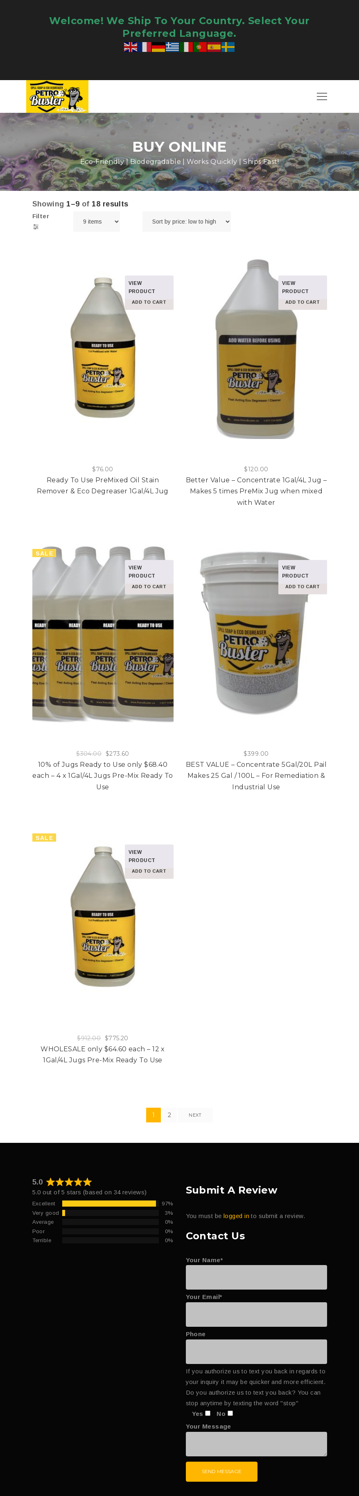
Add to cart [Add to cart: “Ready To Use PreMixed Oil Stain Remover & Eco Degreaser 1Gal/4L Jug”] (149, 302)
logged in (236, 1215)
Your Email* (256, 1305)
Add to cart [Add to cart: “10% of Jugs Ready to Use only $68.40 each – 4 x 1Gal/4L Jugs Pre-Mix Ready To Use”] (149, 586)
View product (142, 287)
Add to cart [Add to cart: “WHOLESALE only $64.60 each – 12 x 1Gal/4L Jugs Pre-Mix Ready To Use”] (149, 871)
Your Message (256, 1440)
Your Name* (256, 1268)
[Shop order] (186, 221)
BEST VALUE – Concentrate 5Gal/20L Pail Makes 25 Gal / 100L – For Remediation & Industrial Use (256, 776)
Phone (256, 1342)
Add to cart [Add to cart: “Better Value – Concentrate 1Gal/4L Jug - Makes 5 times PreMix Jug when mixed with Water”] (302, 302)
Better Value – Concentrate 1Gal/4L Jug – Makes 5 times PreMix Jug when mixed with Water (256, 491)
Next (195, 1115)
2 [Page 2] (169, 1115)
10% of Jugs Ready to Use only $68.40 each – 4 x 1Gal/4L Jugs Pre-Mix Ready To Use (102, 776)
